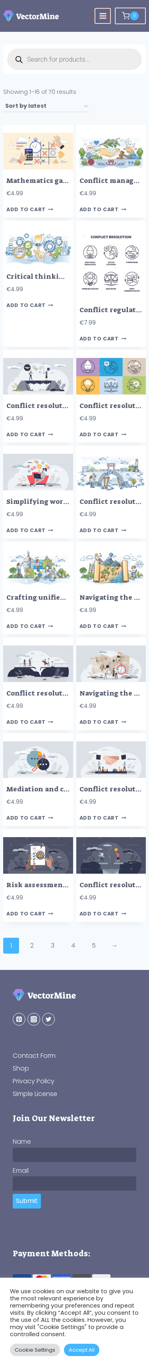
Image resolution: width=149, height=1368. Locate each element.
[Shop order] (46, 106)
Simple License (35, 1093)
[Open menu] (103, 16)
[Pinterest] (19, 1019)
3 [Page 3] (52, 945)
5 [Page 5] (94, 945)
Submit (27, 1200)
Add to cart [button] (29, 209)
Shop (21, 1068)
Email (21, 1170)
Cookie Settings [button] (35, 1350)
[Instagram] (33, 1019)
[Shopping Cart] (130, 16)
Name (22, 1141)
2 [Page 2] (32, 945)
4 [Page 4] (73, 945)
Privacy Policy (33, 1081)
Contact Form (34, 1055)
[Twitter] (48, 1019)
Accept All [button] (82, 1350)
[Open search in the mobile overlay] (74, 59)
